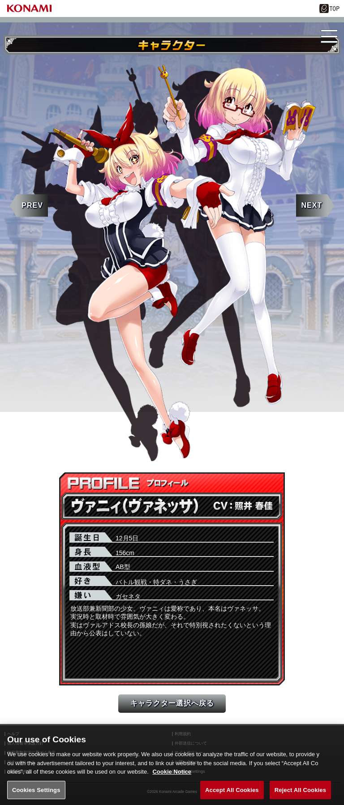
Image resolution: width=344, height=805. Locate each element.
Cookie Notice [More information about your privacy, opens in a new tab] (171, 779)
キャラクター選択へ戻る (172, 703)
